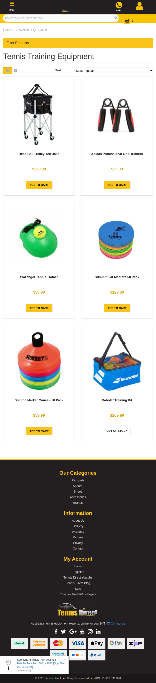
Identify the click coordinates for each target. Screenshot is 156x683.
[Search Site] (117, 18)
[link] (56, 631)
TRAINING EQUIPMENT (32, 30)
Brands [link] (78, 502)
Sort (58, 70)
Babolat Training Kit (117, 400)
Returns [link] (78, 537)
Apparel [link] (78, 486)
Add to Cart (38, 185)
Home (7, 30)
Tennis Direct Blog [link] (78, 583)
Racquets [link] (78, 480)
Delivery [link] (78, 526)
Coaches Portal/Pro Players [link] (78, 594)
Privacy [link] (78, 543)
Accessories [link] (78, 497)
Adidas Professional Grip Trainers (117, 154)
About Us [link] (78, 520)
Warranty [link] (78, 531)
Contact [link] (78, 548)
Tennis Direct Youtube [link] (77, 577)
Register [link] (78, 572)
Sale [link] (78, 588)
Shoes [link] (78, 491)
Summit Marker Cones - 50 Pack (39, 400)
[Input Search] (59, 18)
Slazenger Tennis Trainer (39, 277)
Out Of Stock (117, 430)
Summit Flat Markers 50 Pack (117, 277)
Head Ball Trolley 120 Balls (39, 154)
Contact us (116, 623)
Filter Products (18, 43)
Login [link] (78, 566)
